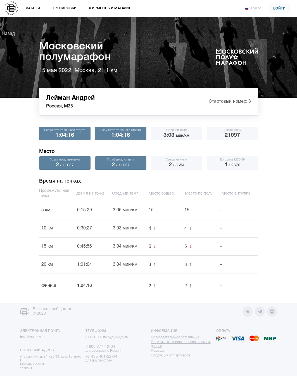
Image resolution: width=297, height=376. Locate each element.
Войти (279, 8)
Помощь (157, 350)
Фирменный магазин (110, 8)
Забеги (33, 8)
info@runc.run (32, 337)
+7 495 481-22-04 (101, 356)
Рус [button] (250, 8)
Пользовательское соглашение (175, 337)
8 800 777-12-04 (100, 347)
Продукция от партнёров (170, 355)
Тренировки (64, 8)
